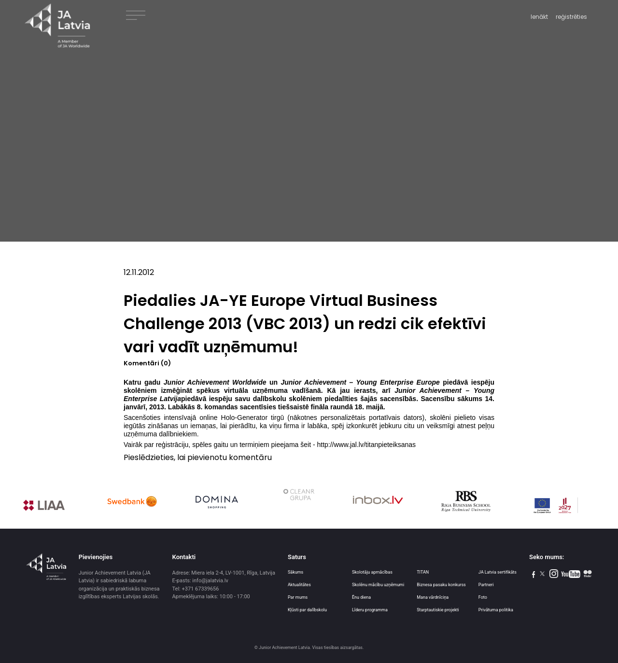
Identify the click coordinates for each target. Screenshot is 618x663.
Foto (482, 597)
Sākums (295, 572)
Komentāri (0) (147, 363)
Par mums (298, 597)
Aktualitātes (299, 584)
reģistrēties (571, 17)
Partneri (486, 584)
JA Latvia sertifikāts (497, 572)
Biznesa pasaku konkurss (441, 584)
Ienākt (539, 17)
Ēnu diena (361, 597)
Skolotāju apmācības (372, 572)
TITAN (423, 572)
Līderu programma (370, 609)
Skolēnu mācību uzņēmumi (378, 584)
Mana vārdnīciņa (433, 597)
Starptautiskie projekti (438, 609)
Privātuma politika (495, 609)
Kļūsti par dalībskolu (307, 609)
